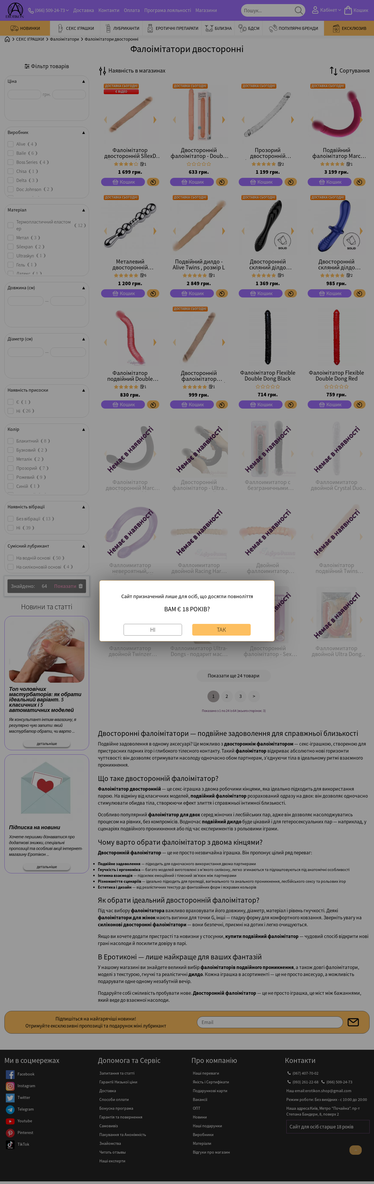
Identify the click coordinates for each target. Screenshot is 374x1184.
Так (221, 629)
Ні (152, 629)
